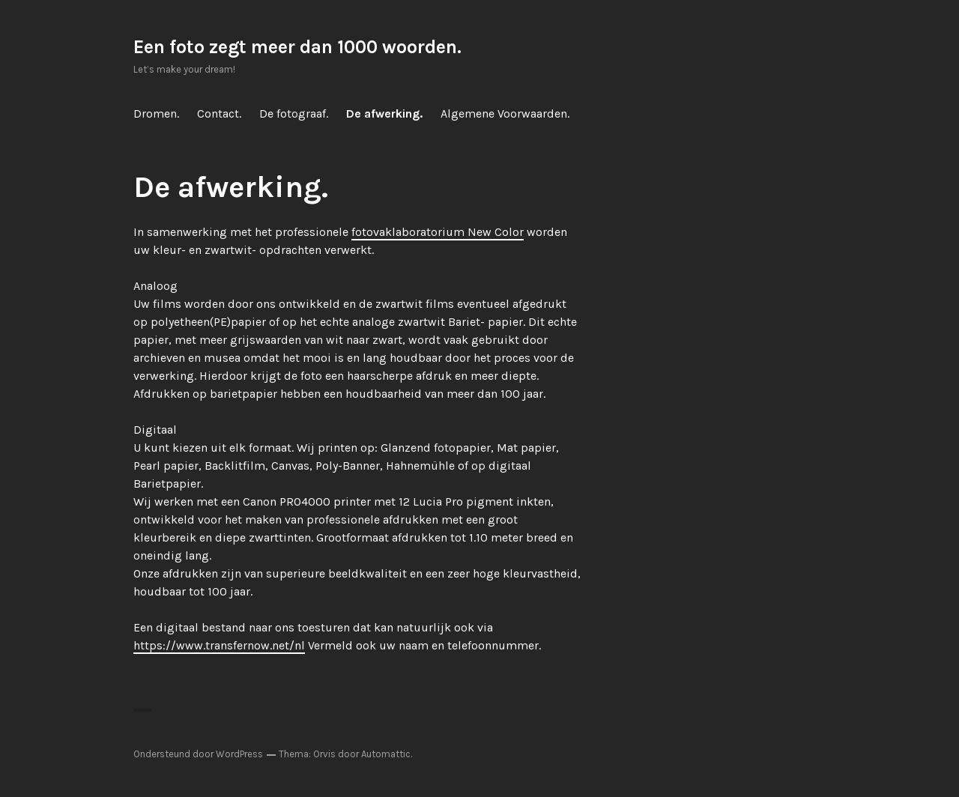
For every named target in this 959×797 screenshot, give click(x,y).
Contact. (219, 113)
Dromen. (156, 113)
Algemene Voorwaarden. (505, 113)
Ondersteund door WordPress (198, 754)
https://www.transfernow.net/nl (219, 645)
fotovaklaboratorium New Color (437, 232)
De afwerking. (384, 113)
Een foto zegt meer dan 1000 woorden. (297, 47)
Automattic (386, 754)
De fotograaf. (293, 113)
